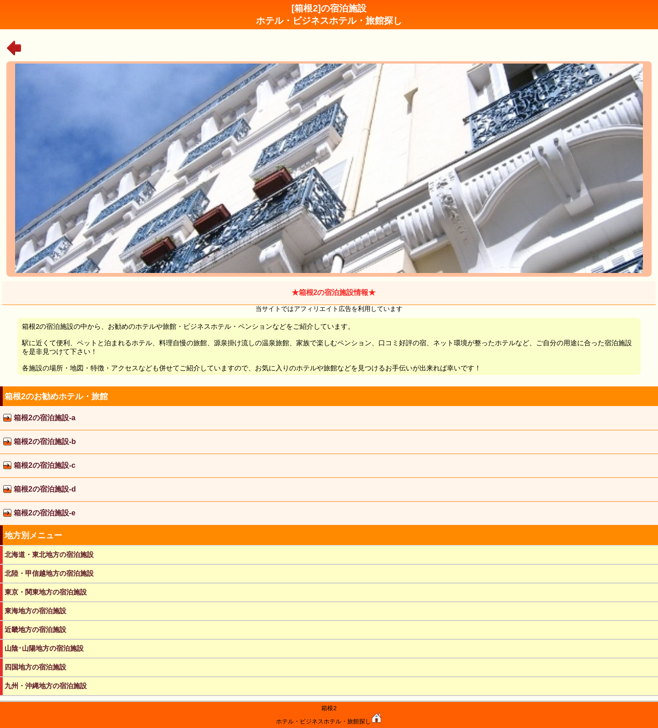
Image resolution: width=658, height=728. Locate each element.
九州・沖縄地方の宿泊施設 (46, 686)
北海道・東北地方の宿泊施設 (49, 554)
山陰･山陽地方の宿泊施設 (44, 648)
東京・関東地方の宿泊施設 (46, 592)
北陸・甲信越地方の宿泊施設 (49, 573)
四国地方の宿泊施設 (35, 667)
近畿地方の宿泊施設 (35, 629)
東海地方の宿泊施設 (35, 611)
